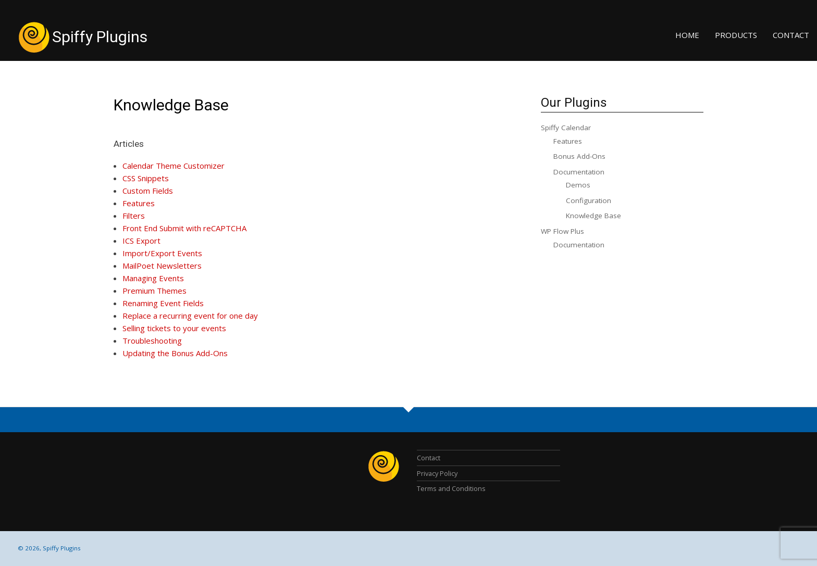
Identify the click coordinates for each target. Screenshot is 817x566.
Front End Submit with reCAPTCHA (184, 228)
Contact (791, 35)
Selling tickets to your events (174, 328)
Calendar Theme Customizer (173, 165)
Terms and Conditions (451, 488)
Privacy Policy (437, 473)
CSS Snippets (145, 178)
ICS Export (141, 240)
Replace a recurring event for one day (190, 315)
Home (687, 35)
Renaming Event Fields (163, 303)
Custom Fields (147, 190)
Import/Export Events (162, 253)
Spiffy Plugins (99, 37)
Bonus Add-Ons (579, 156)
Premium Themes (154, 290)
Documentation (578, 172)
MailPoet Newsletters (162, 265)
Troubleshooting (152, 340)
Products (736, 35)
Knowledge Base (171, 105)
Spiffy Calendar (566, 127)
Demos (578, 185)
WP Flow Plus (562, 231)
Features (138, 203)
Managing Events (153, 278)
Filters (133, 215)
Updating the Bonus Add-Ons (175, 353)
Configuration (588, 200)
